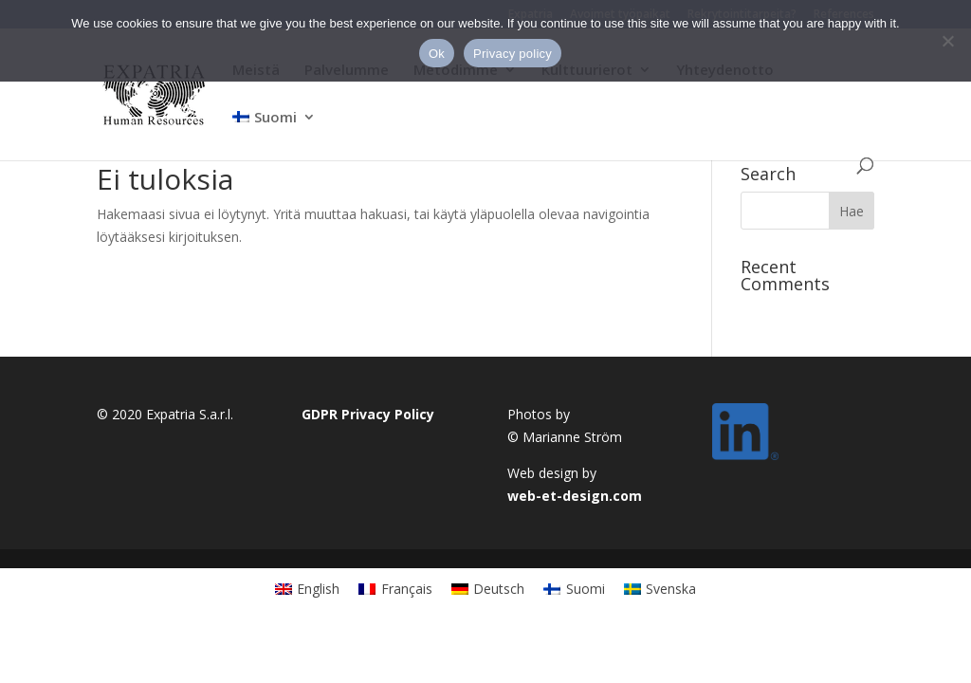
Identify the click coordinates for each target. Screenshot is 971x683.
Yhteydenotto (725, 71)
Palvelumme (346, 71)
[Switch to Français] (395, 588)
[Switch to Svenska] (660, 588)
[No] (947, 40)
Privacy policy (512, 53)
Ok (437, 53)
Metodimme (455, 71)
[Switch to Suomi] (574, 588)
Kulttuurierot (586, 71)
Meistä (256, 71)
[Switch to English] (308, 588)
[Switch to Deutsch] (488, 588)
